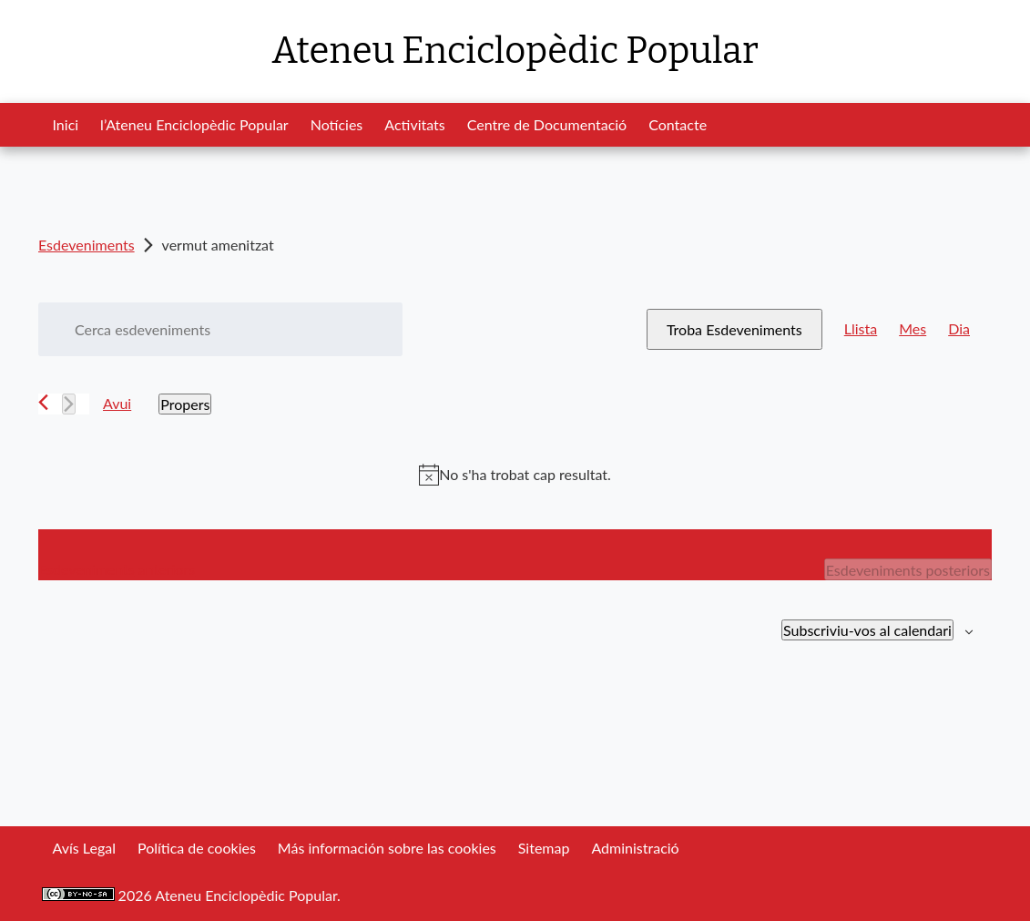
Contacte (677, 124)
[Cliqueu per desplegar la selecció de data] (184, 404)
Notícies (337, 124)
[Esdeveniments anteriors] (43, 402)
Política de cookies (197, 847)
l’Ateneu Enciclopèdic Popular (194, 124)
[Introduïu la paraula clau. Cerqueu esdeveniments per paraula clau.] (220, 329)
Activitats (414, 124)
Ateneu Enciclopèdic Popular (514, 51)
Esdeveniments (86, 244)
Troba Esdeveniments (734, 329)
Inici (66, 124)
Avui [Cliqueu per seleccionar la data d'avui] (117, 403)
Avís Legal (84, 847)
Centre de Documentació (547, 124)
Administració (634, 847)
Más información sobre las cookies (387, 847)
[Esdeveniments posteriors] (69, 404)
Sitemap (544, 847)
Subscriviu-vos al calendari (867, 630)
